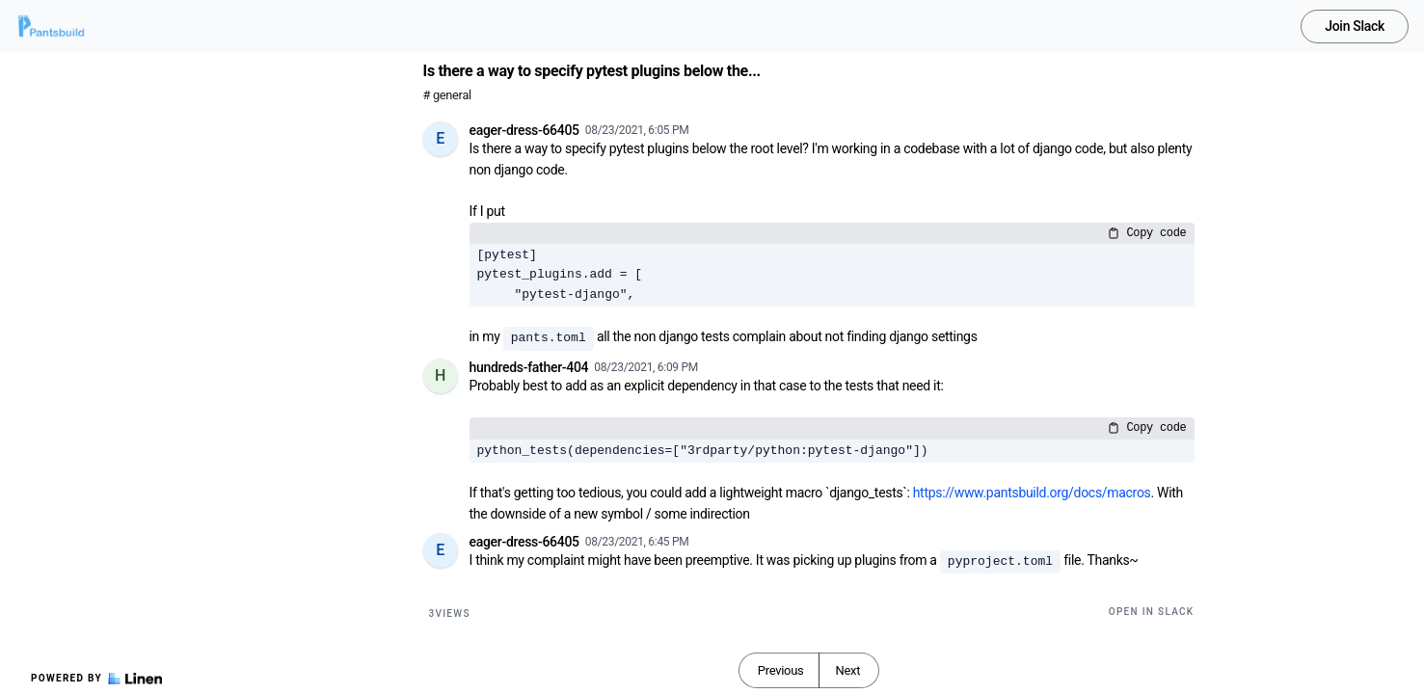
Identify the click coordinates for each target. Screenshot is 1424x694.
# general (447, 95)
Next (847, 670)
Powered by (96, 678)
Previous (781, 670)
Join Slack (1354, 26)
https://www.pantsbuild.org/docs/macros (1032, 492)
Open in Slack (1152, 611)
